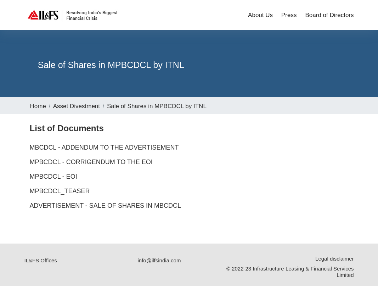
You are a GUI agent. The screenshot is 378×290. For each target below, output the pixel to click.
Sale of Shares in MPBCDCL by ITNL (157, 110)
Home (38, 110)
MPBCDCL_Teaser (60, 195)
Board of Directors (329, 16)
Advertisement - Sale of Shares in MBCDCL (105, 209)
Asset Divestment (76, 110)
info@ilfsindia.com (159, 265)
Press (289, 16)
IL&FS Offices (40, 265)
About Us (260, 16)
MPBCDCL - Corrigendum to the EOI (91, 166)
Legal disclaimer (334, 263)
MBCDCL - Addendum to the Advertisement (104, 151)
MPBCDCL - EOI (53, 180)
